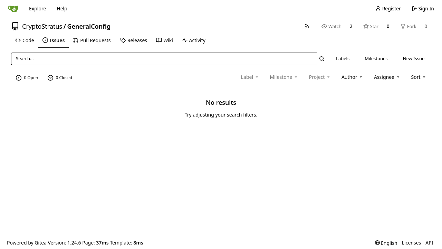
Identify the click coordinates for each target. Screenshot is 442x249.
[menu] (419, 77)
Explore (37, 8)
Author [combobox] (352, 77)
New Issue (414, 58)
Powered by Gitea (27, 242)
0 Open (27, 78)
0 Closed (60, 78)
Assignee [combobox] (387, 77)
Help (62, 8)
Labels (342, 58)
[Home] (13, 8)
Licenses (411, 242)
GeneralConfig (88, 26)
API (429, 242)
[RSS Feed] (307, 26)
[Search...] (322, 59)
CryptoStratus (42, 26)
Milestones (376, 58)
